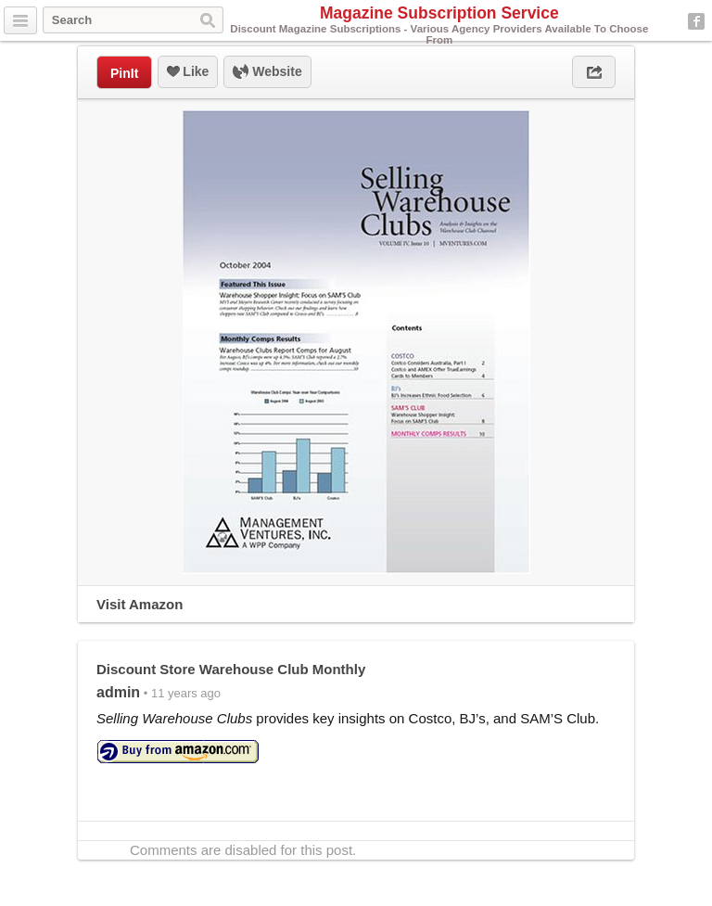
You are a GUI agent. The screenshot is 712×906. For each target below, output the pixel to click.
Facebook (696, 21)
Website (267, 72)
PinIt (124, 73)
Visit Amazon (139, 604)
